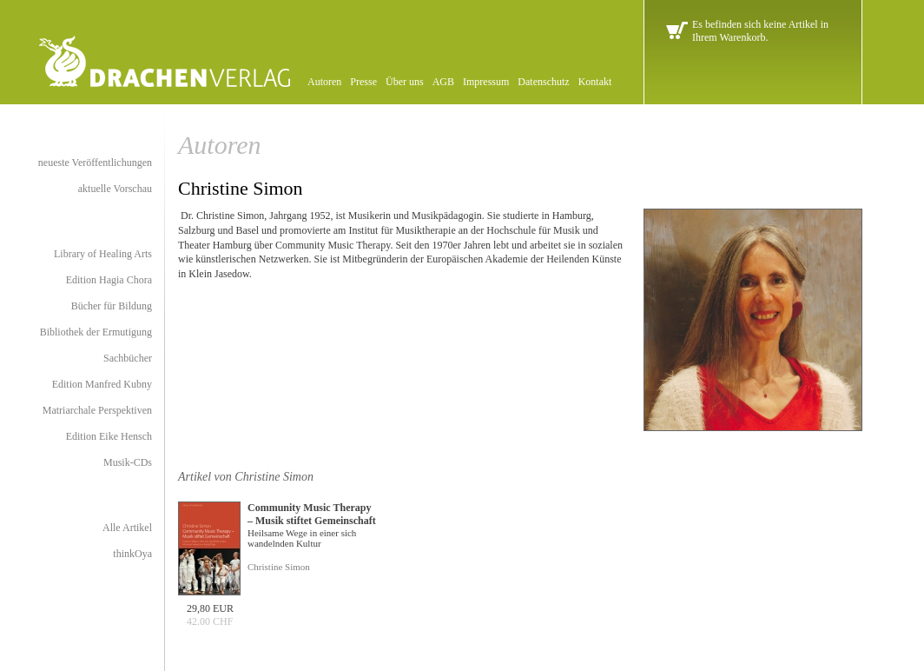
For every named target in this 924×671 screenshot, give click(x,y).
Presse (363, 82)
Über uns (405, 82)
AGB (443, 82)
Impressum (486, 82)
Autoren (324, 82)
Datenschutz (543, 82)
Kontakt (595, 82)
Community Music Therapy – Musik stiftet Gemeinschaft (312, 514)
